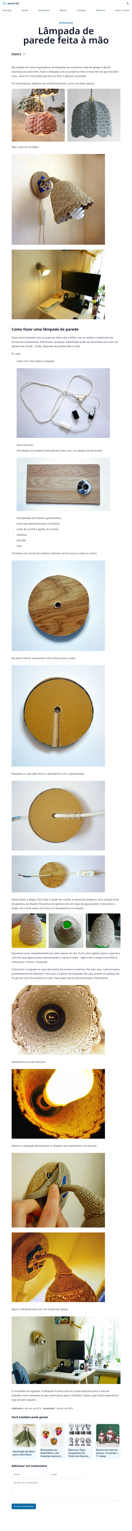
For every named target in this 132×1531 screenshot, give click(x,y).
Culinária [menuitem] (81, 10)
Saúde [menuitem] (25, 10)
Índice (19, 54)
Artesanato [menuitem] (44, 10)
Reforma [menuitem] (100, 10)
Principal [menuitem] (7, 10)
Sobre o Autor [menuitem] (122, 10)
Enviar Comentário (23, 1506)
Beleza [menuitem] (63, 10)
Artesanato (66, 22)
